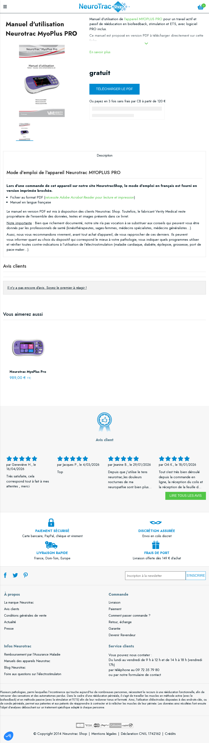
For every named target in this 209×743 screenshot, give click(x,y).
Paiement (115, 609)
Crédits (170, 733)
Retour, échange (120, 622)
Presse (9, 628)
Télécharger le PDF (114, 89)
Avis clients (11, 609)
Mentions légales (104, 733)
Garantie (114, 628)
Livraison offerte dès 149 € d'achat (157, 553)
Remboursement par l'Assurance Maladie (32, 654)
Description (104, 155)
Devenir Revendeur (122, 635)
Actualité (10, 622)
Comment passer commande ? (129, 615)
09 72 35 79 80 (147, 669)
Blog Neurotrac (15, 667)
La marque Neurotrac (19, 602)
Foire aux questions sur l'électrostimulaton (32, 674)
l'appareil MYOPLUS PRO (143, 19)
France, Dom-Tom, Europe (52, 553)
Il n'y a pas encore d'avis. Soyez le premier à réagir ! (47, 287)
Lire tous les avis (186, 495)
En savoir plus (99, 52)
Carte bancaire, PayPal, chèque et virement (52, 531)
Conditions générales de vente (25, 615)
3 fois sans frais (119, 101)
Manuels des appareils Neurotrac (27, 661)
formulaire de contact (145, 674)
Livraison (114, 602)
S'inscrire (196, 575)
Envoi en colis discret (156, 531)
